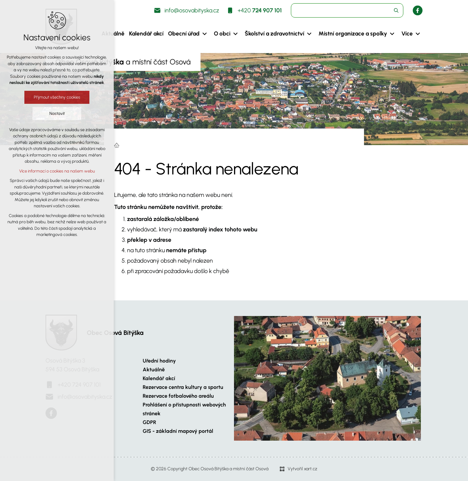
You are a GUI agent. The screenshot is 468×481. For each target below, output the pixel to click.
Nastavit (55, 113)
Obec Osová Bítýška (115, 333)
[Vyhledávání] (396, 10)
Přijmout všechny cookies (55, 97)
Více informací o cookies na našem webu (56, 171)
